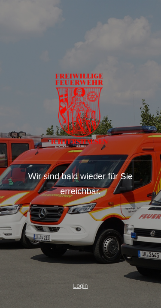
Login (80, 285)
